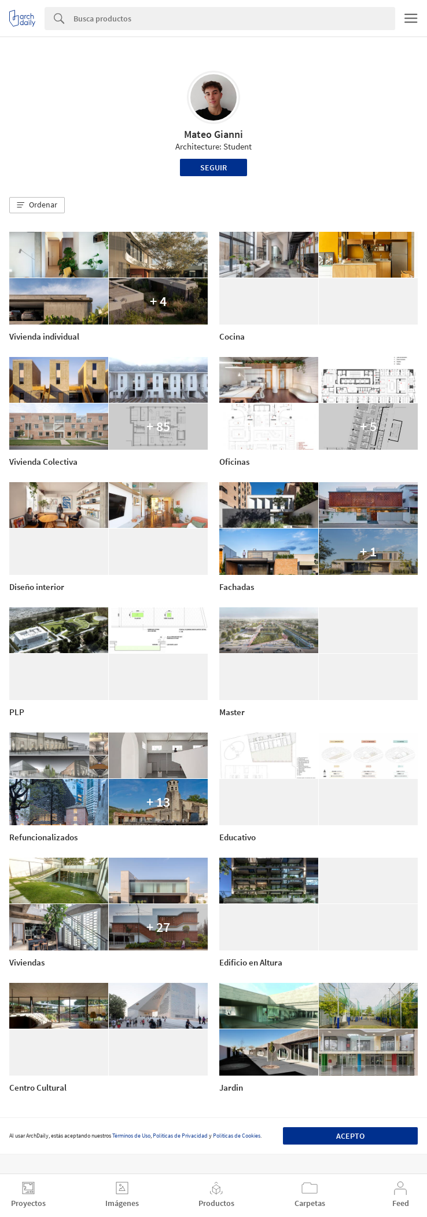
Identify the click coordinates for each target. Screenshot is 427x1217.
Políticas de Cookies (236, 1135)
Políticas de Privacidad (180, 1135)
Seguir (213, 167)
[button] (37, 205)
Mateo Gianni (213, 134)
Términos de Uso (131, 1135)
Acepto (350, 1136)
